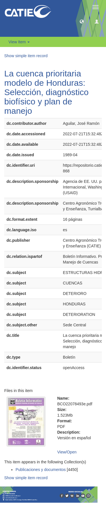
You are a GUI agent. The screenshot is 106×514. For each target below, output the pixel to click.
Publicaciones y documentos (41, 469)
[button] (82, 21)
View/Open (67, 452)
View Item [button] (19, 42)
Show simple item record (25, 55)
